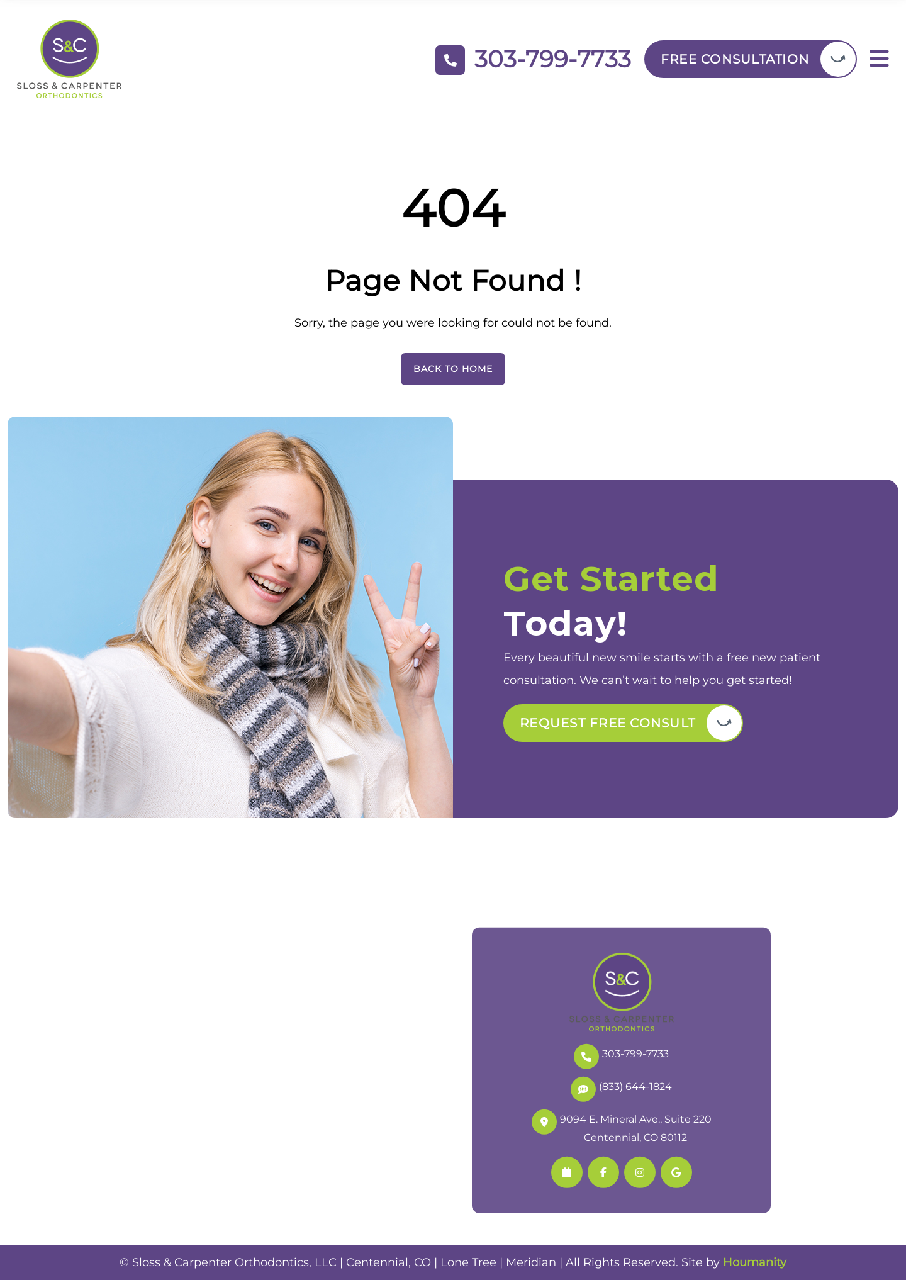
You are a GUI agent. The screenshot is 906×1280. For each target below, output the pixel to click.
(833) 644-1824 (621, 1088)
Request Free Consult (607, 723)
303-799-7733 (621, 1055)
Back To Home (453, 368)
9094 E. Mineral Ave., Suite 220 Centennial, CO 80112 (622, 1126)
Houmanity (754, 1262)
